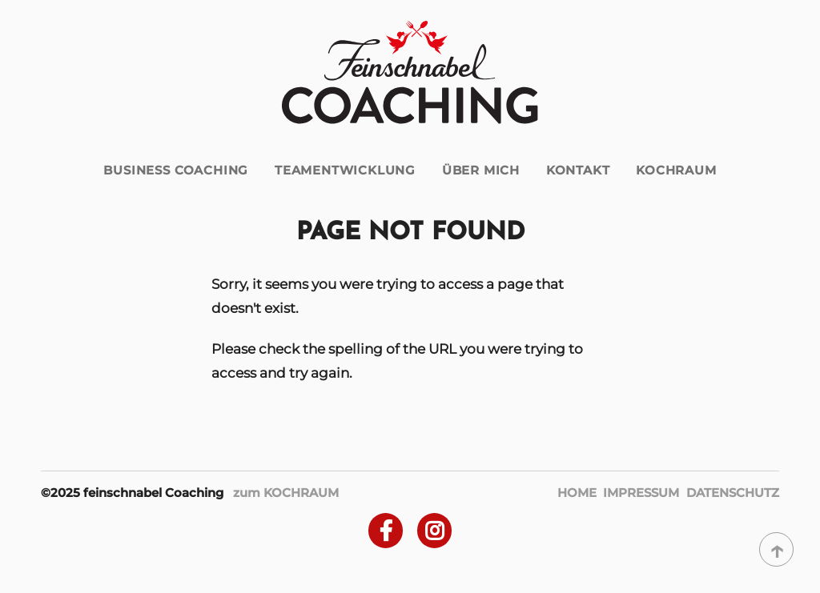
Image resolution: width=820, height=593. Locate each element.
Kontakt (578, 170)
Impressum (641, 492)
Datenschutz (732, 492)
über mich (481, 170)
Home (577, 492)
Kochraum (676, 170)
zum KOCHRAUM (286, 492)
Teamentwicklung (345, 170)
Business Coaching (175, 170)
